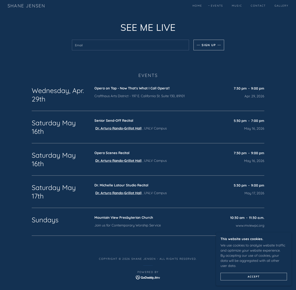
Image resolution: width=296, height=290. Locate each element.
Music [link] (237, 5)
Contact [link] (258, 5)
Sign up (209, 45)
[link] (26, 6)
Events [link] (217, 5)
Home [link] (197, 5)
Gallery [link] (281, 5)
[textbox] (130, 45)
